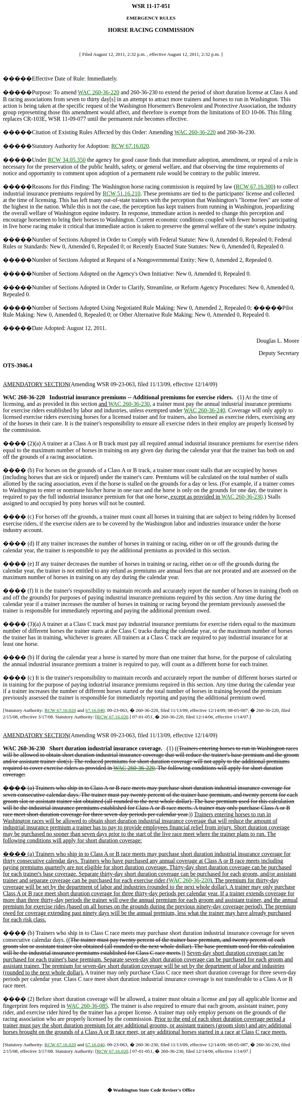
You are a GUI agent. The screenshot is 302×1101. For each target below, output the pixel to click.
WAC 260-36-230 (129, 404)
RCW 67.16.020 (130, 146)
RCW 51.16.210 (121, 193)
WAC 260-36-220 (98, 92)
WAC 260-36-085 (87, 1006)
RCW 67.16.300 (254, 187)
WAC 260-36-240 (204, 410)
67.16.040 (94, 710)
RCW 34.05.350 (67, 160)
